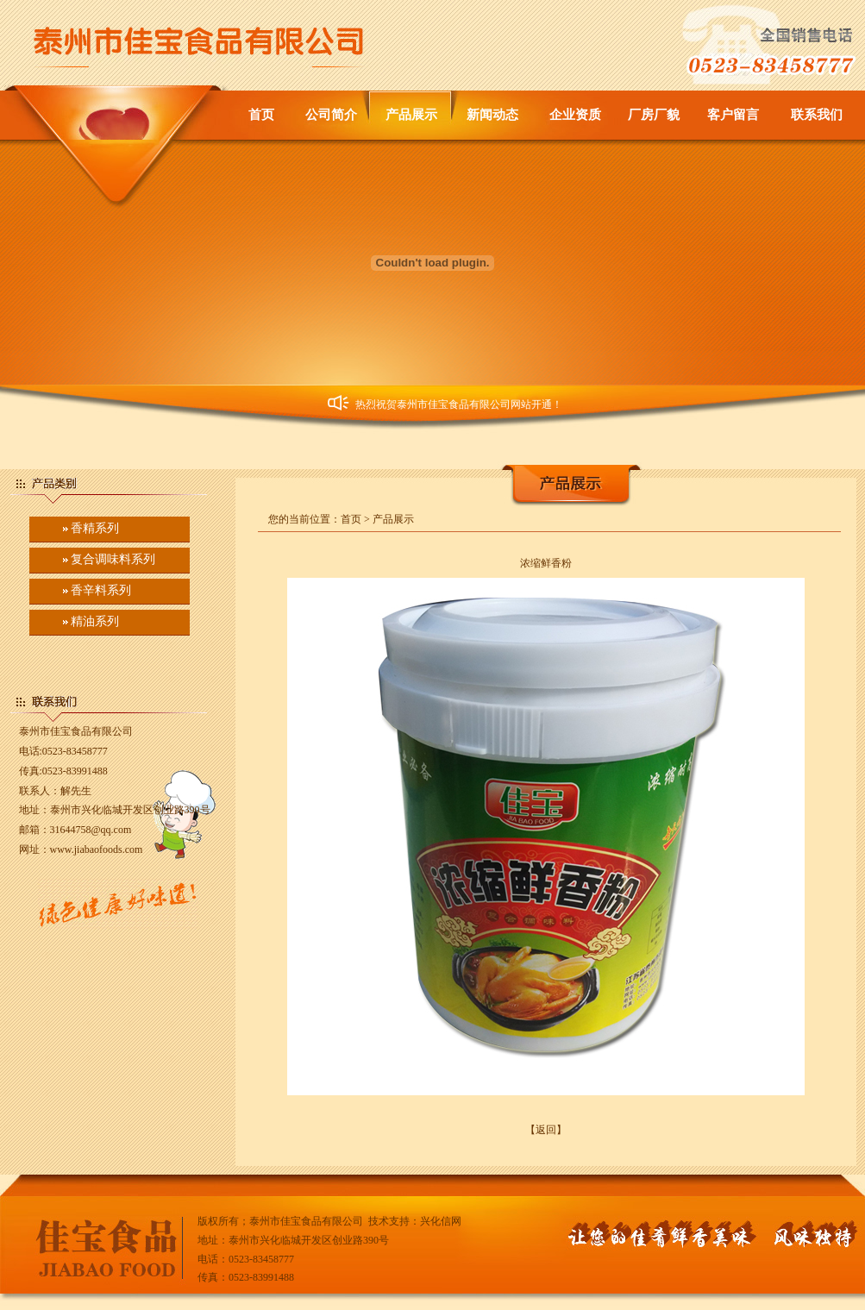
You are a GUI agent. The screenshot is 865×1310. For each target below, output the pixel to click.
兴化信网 (440, 1221)
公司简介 (331, 115)
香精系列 (95, 528)
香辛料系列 (101, 590)
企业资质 (575, 115)
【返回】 (546, 1130)
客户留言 (733, 115)
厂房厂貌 (654, 115)
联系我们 (817, 115)
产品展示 (411, 115)
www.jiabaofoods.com (96, 849)
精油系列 (95, 621)
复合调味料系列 (113, 559)
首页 (261, 115)
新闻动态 (492, 115)
